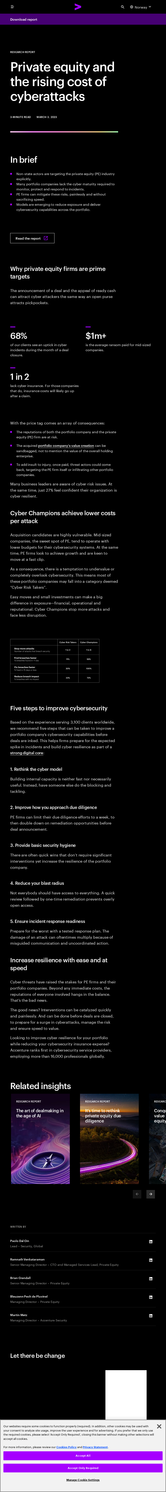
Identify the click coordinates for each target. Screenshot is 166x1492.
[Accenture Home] (78, 7)
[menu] (12, 7)
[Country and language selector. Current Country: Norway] (141, 7)
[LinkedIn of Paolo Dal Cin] (151, 1242)
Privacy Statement (95, 1447)
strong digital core (26, 752)
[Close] (159, 1426)
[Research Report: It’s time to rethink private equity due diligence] (109, 1139)
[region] (83, 1456)
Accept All (83, 1455)
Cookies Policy (66, 1447)
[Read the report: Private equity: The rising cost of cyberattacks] (32, 238)
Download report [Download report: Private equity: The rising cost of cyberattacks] (23, 19)
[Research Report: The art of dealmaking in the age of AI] (40, 1139)
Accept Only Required (83, 1468)
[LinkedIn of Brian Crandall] (151, 1279)
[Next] (151, 1194)
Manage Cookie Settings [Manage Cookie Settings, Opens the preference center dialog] (83, 1480)
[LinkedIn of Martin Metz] (151, 1316)
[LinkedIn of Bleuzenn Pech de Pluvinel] (151, 1297)
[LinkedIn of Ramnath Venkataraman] (151, 1260)
